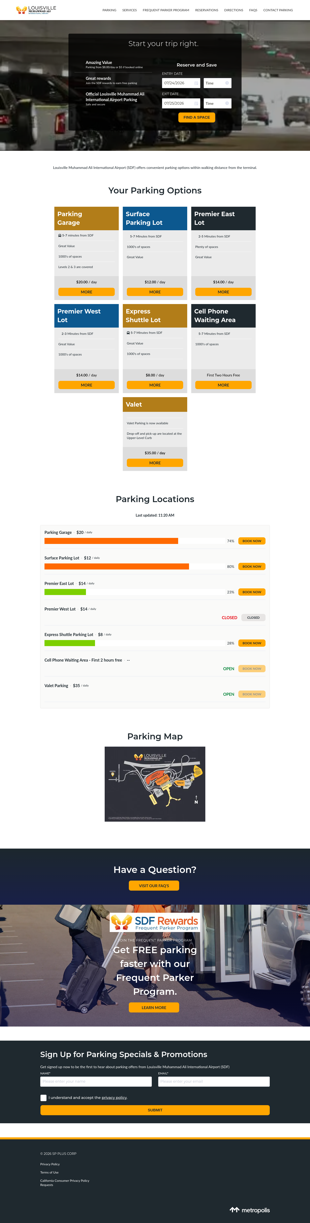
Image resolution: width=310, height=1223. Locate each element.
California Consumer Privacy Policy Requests (64, 1183)
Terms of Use (49, 1172)
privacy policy (114, 1098)
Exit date (170, 94)
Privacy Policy (50, 1164)
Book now (252, 541)
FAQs (253, 10)
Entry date (172, 74)
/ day (155, 282)
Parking (109, 10)
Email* (163, 1073)
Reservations (206, 10)
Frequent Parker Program (166, 10)
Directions (233, 10)
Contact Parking (278, 10)
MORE (86, 292)
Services (129, 10)
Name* (45, 1073)
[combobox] (217, 83)
